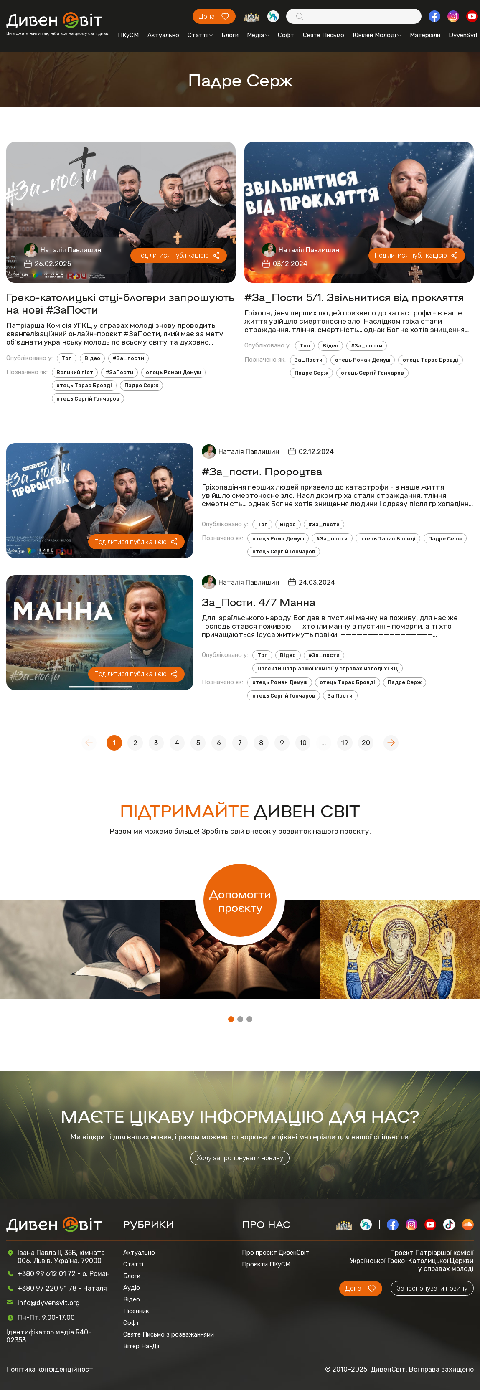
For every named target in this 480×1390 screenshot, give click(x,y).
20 (366, 743)
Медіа (258, 35)
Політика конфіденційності (50, 1369)
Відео (92, 358)
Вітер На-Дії (141, 1346)
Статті (200, 35)
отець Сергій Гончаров (87, 399)
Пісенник (136, 1311)
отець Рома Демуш (278, 538)
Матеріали (425, 35)
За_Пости (309, 360)
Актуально (163, 35)
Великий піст (74, 372)
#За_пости (128, 358)
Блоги (230, 35)
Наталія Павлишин (71, 250)
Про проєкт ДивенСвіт (275, 1252)
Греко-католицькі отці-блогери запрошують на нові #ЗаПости (120, 302)
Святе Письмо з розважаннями (168, 1334)
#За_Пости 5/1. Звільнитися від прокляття (354, 296)
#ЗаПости (119, 372)
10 (303, 743)
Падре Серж (141, 385)
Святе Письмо (323, 35)
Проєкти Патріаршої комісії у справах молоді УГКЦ (327, 668)
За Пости (340, 695)
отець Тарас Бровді (84, 385)
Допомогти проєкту (240, 900)
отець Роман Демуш (173, 372)
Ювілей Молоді (377, 35)
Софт (286, 35)
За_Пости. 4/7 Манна (258, 601)
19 (344, 743)
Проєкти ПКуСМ (266, 1264)
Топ (66, 358)
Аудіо (131, 1287)
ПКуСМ (128, 35)
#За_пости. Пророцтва (262, 470)
